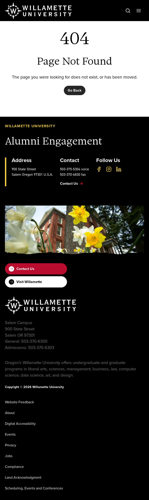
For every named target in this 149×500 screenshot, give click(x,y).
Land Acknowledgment (23, 477)
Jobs (8, 455)
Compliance (14, 466)
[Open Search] (127, 10)
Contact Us (21, 269)
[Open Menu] (138, 10)
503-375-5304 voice (74, 169)
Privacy (10, 445)
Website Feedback (19, 402)
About (10, 412)
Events (10, 434)
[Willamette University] (38, 10)
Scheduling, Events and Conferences (34, 488)
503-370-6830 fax (73, 174)
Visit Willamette (25, 282)
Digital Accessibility (20, 423)
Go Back (75, 90)
